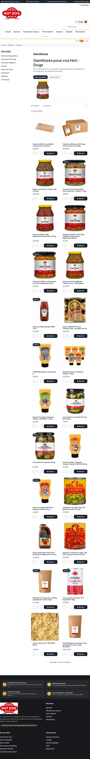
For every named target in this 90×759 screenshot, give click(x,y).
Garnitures (5, 73)
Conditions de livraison (8, 750)
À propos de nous (52, 735)
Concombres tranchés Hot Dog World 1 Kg (75, 417)
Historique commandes (8, 744)
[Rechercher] (75, 26)
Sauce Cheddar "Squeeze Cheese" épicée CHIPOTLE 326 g (75, 462)
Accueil (8, 32)
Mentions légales (52, 741)
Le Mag (45, 36)
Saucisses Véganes (8, 63)
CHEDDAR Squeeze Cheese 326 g (44, 372)
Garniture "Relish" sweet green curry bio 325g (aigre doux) (44, 282)
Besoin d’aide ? (55, 77)
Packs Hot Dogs (7, 69)
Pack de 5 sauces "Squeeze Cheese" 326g (73, 372)
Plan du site (50, 747)
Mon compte (4, 741)
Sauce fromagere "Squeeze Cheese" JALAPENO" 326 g (43, 417)
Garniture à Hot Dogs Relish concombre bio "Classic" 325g (74, 190)
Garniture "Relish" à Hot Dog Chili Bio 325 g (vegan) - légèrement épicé (73, 236)
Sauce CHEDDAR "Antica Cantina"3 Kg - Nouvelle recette (75, 327)
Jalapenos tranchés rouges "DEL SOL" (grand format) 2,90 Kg (75, 552)
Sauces (4, 66)
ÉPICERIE (6, 51)
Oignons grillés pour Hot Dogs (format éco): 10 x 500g (74, 145)
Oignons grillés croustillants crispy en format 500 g (43, 145)
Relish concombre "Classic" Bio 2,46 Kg (45, 190)
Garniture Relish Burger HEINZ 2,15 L (44, 327)
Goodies (69, 32)
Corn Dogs (5, 79)
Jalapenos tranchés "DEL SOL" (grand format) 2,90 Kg (74, 507)
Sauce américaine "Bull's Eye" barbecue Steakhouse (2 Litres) (44, 552)
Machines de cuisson (31, 32)
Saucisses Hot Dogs (8, 59)
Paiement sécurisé (7, 747)
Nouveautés (80, 32)
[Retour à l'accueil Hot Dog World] (9, 707)
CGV (48, 744)
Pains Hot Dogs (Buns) (9, 56)
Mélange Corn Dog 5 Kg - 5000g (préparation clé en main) (45, 597)
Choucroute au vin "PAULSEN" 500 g (44, 642)
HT (87, 41)
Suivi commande (6, 738)
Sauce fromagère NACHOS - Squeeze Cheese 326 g (43, 507)
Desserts (4, 76)
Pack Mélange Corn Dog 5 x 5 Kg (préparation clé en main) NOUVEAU (75, 642)
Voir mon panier (40, 77)
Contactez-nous (6, 735)
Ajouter (50, 153)
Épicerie (17, 32)
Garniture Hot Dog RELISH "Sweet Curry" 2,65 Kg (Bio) (73, 282)
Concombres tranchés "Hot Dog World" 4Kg (73, 597)
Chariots (59, 32)
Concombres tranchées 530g (44, 461)
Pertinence (65, 106)
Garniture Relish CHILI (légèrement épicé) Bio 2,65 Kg (44, 235)
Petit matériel (47, 32)
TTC (81, 41)
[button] (83, 5)
